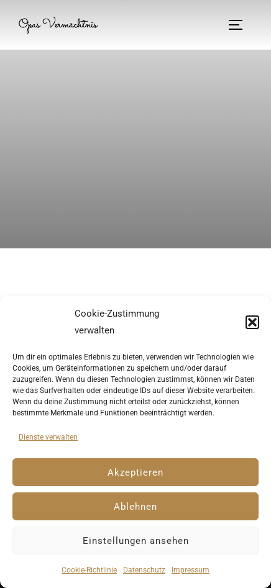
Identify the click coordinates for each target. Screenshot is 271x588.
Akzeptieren (135, 472)
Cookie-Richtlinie (89, 570)
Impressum (190, 570)
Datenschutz (144, 570)
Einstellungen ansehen (136, 540)
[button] (252, 322)
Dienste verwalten (48, 437)
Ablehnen (135, 506)
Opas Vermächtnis (58, 25)
